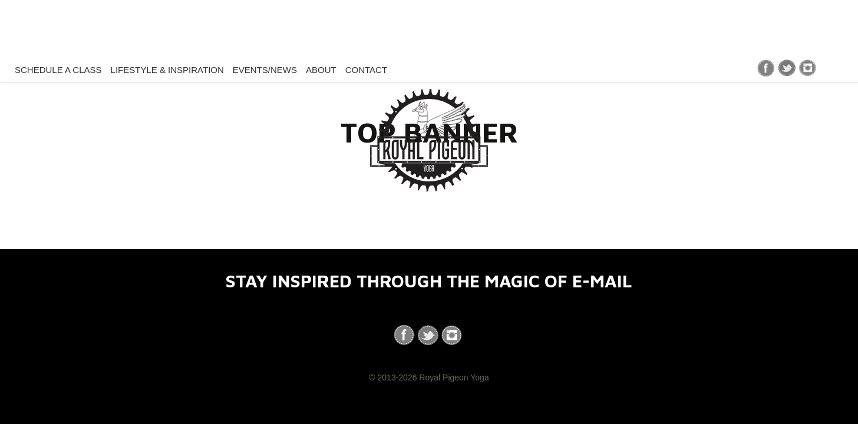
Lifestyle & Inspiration (167, 70)
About (321, 70)
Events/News (265, 70)
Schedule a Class (58, 70)
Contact (366, 70)
